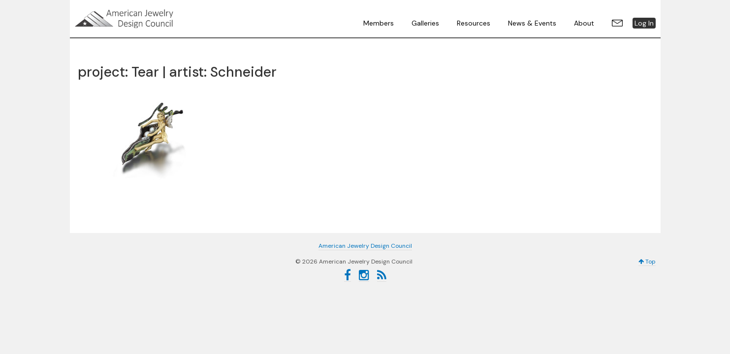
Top (647, 262)
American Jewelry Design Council (148, 18)
